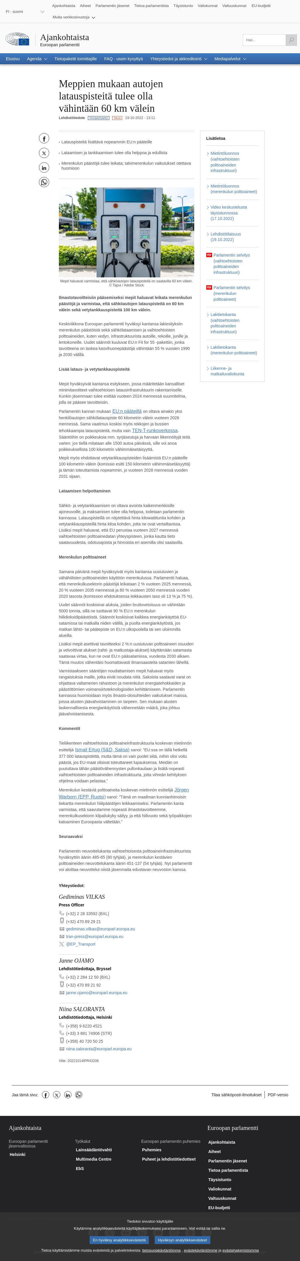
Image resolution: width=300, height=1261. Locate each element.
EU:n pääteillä (125, 410)
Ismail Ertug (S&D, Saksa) (99, 747)
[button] (74, 17)
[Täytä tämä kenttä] (270, 40)
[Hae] (291, 40)
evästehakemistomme (240, 1255)
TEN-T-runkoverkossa (152, 429)
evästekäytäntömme (201, 1255)
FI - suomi (14, 11)
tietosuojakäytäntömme (161, 1255)
